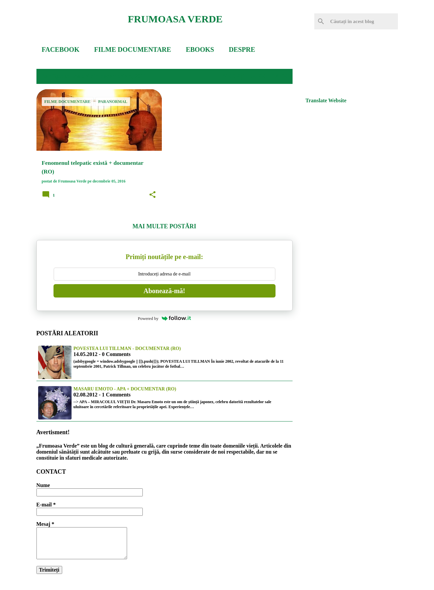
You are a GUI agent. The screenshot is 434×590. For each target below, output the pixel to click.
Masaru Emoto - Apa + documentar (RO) (125, 388)
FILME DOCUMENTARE (132, 49)
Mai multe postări (164, 226)
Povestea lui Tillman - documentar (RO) (127, 348)
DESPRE (242, 49)
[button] (152, 195)
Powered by (164, 318)
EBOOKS (200, 49)
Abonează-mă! (164, 290)
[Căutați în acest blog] (363, 21)
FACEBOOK (61, 49)
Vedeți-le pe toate (255, 76)
